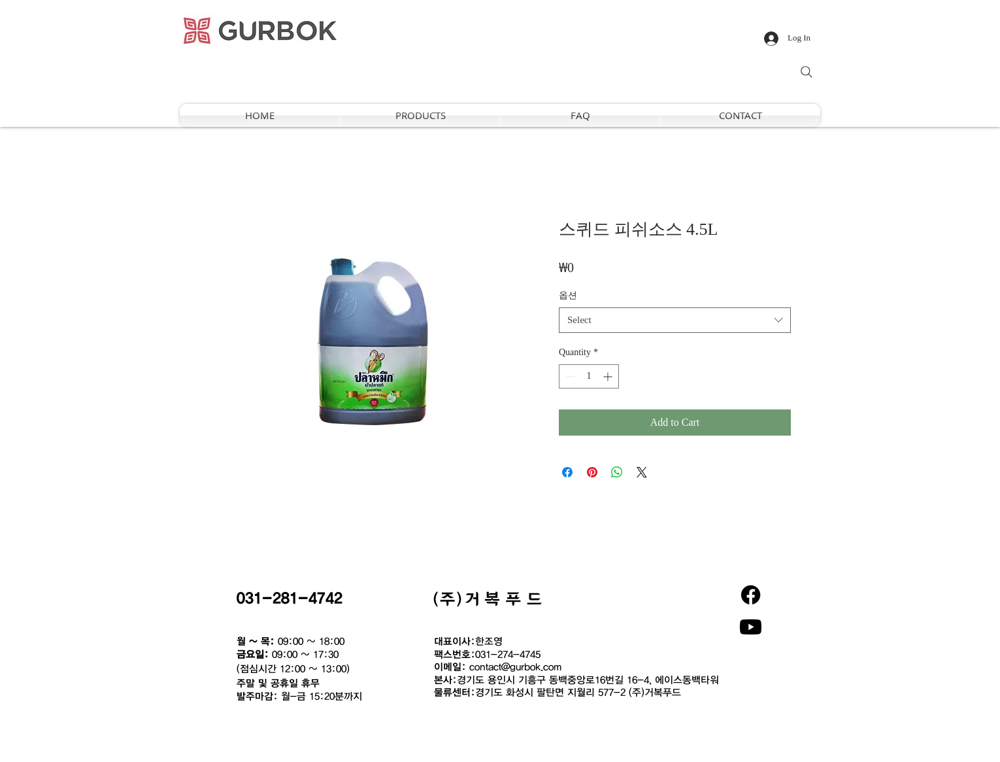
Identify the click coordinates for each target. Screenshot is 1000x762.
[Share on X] (642, 472)
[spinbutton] (589, 376)
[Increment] (609, 376)
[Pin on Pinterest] (592, 472)
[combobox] (675, 320)
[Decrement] (569, 376)
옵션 (568, 295)
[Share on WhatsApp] (617, 472)
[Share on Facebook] (567, 472)
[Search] (806, 72)
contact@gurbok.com (515, 666)
